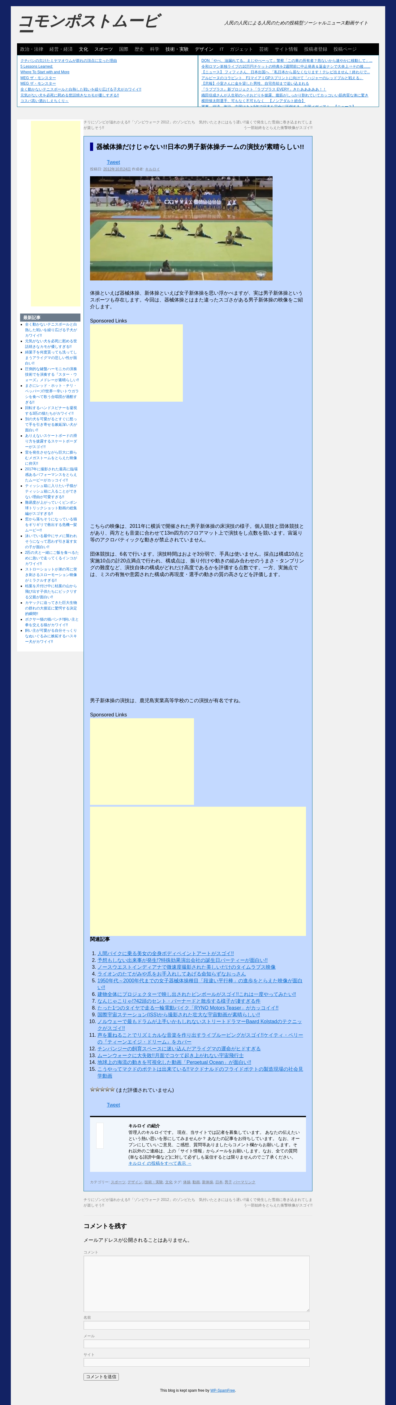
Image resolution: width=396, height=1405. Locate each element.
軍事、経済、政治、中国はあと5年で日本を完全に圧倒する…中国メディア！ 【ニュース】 (278, 107)
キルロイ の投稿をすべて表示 (160, 1163)
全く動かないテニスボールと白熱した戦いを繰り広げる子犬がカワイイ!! (80, 89)
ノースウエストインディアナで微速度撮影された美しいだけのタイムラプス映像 (186, 967)
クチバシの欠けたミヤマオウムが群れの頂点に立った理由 (68, 60)
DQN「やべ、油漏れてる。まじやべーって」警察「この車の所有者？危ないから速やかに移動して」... (286, 60)
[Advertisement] (136, 363)
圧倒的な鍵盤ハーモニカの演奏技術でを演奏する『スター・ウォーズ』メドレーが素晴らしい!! (52, 374)
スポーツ (103, 49)
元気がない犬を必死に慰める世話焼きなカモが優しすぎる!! (69, 95)
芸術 (264, 49)
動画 (196, 1182)
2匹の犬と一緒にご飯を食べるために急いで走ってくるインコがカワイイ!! (52, 558)
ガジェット (241, 49)
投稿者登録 (315, 49)
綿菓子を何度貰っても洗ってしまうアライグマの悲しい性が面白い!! (51, 357)
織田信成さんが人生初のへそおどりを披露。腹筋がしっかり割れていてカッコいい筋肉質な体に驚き (284, 95)
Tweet (113, 162)
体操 (187, 1182)
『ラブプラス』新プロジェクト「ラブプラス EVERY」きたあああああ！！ (263, 89)
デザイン (204, 49)
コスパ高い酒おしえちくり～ (44, 101)
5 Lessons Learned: (36, 66)
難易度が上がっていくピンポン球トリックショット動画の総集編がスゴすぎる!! (51, 508)
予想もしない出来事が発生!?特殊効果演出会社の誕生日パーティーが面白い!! (182, 960)
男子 (228, 1182)
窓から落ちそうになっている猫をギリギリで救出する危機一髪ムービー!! (51, 524)
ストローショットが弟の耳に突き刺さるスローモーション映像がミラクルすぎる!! (51, 575)
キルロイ (152, 169)
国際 (123, 49)
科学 (154, 49)
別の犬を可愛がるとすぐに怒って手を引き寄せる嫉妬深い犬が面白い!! (51, 424)
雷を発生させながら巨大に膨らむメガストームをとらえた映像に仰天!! (51, 458)
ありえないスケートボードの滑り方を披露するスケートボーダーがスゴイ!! (51, 441)
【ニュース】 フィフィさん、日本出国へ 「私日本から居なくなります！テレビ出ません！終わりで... (285, 72)
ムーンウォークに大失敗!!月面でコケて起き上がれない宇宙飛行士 (170, 1055)
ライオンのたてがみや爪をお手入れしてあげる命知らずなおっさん (171, 973)
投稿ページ (345, 49)
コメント (91, 1252)
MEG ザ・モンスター (38, 78)
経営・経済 (61, 49)
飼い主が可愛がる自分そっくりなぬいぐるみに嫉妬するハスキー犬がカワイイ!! (51, 636)
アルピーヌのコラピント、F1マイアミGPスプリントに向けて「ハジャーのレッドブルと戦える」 (282, 78)
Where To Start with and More (45, 72)
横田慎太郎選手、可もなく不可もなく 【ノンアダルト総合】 (253, 101)
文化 (83, 49)
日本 (219, 1182)
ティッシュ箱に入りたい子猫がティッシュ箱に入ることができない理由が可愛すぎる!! (51, 491)
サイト (89, 1354)
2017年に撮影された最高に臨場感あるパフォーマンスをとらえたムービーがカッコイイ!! (51, 474)
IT (222, 49)
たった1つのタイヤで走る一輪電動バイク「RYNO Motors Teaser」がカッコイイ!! (187, 1007)
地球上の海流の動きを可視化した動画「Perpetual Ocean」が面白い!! (174, 1062)
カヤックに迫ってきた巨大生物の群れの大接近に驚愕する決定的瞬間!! (51, 608)
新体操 (207, 1182)
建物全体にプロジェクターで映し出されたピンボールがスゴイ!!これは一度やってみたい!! (196, 994)
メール (89, 1336)
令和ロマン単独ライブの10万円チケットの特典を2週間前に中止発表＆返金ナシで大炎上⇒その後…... (285, 66)
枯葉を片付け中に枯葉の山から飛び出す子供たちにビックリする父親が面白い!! (51, 591)
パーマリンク (244, 1182)
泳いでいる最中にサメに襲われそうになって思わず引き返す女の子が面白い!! (51, 541)
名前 (87, 1317)
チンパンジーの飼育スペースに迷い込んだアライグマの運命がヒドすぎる (179, 1048)
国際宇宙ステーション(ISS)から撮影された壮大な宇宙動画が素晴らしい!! (178, 1014)
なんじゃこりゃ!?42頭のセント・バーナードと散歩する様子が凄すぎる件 (178, 1001)
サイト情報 (286, 49)
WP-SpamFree (222, 1390)
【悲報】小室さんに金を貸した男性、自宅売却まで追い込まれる (255, 83)
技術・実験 (177, 49)
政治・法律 (31, 49)
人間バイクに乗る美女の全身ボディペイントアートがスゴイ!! (165, 953)
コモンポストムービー (88, 26)
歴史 (139, 49)
